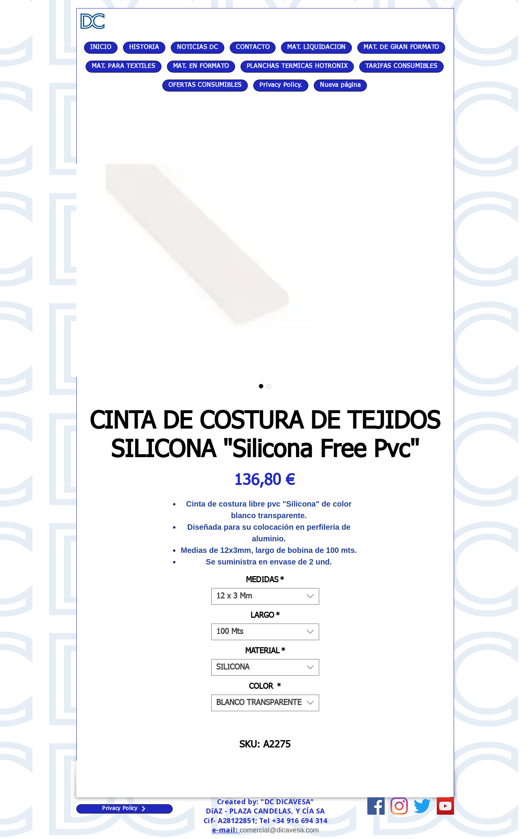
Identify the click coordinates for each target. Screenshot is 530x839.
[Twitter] (422, 806)
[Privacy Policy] (124, 809)
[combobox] (265, 596)
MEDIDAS (265, 580)
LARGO (265, 615)
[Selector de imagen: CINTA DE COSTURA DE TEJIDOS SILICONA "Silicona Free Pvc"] (261, 386)
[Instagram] (399, 806)
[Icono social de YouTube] (445, 806)
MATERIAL (265, 651)
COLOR (265, 686)
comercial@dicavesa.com (279, 830)
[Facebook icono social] (376, 806)
